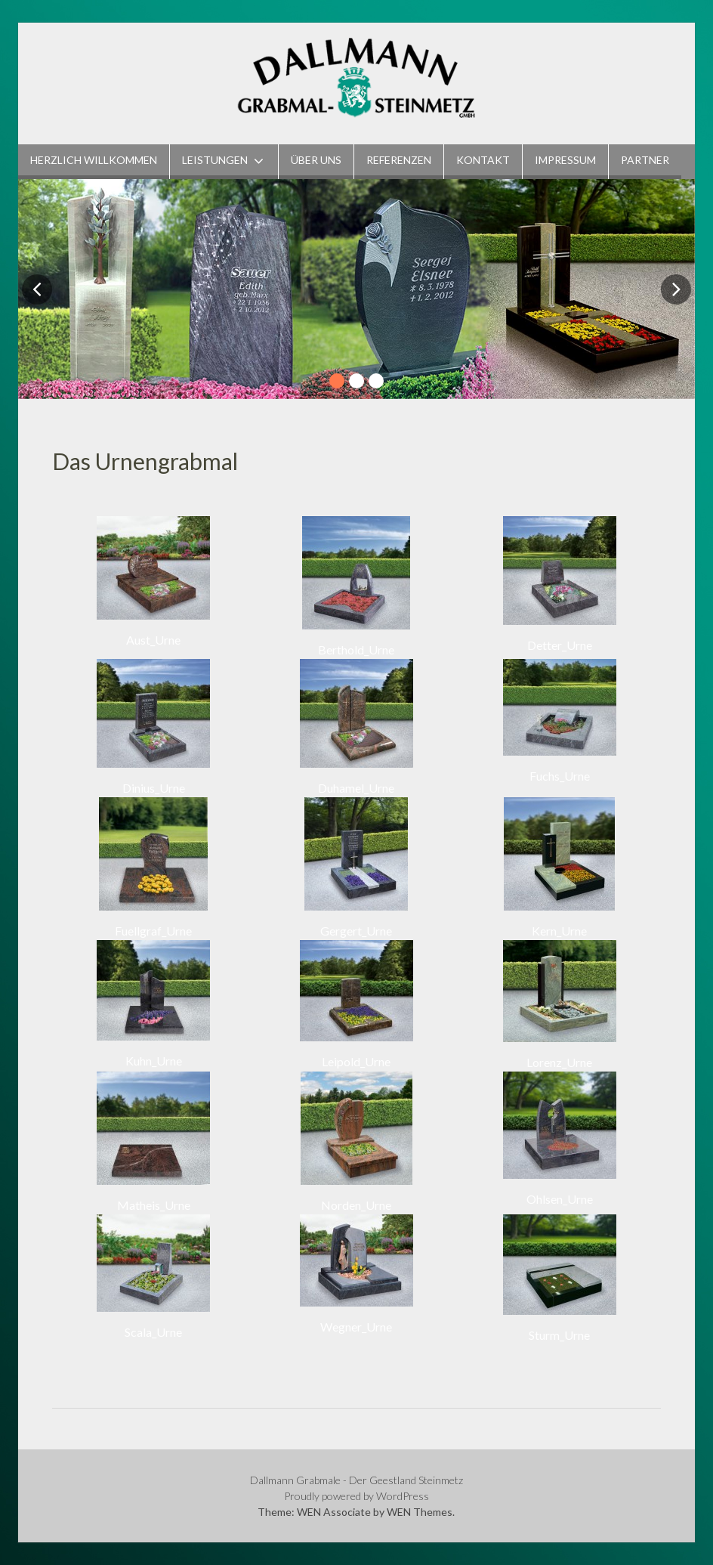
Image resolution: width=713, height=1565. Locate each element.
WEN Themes (419, 1511)
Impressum (565, 159)
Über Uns (316, 159)
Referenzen (398, 159)
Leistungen (215, 159)
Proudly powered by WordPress (356, 1495)
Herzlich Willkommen (93, 159)
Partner (645, 159)
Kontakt (483, 159)
